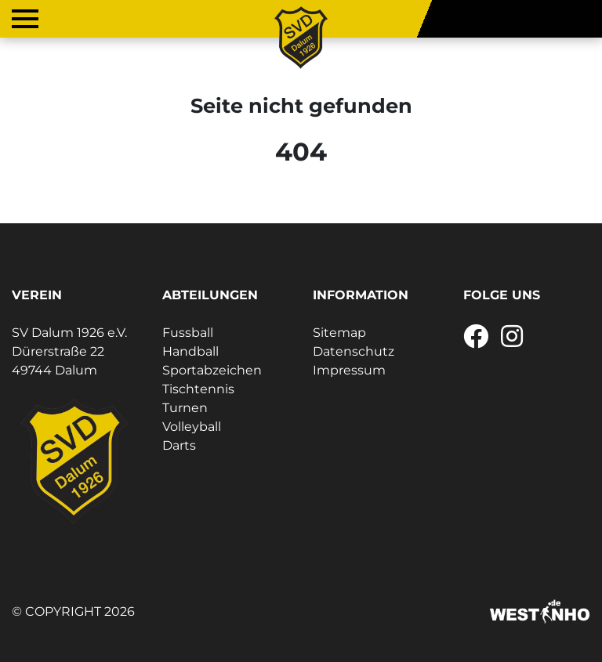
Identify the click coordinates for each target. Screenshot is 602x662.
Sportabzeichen (212, 370)
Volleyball (191, 426)
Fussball (187, 332)
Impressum (349, 370)
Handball (190, 351)
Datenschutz (353, 351)
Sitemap (339, 332)
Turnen (185, 407)
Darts (179, 445)
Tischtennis (198, 389)
